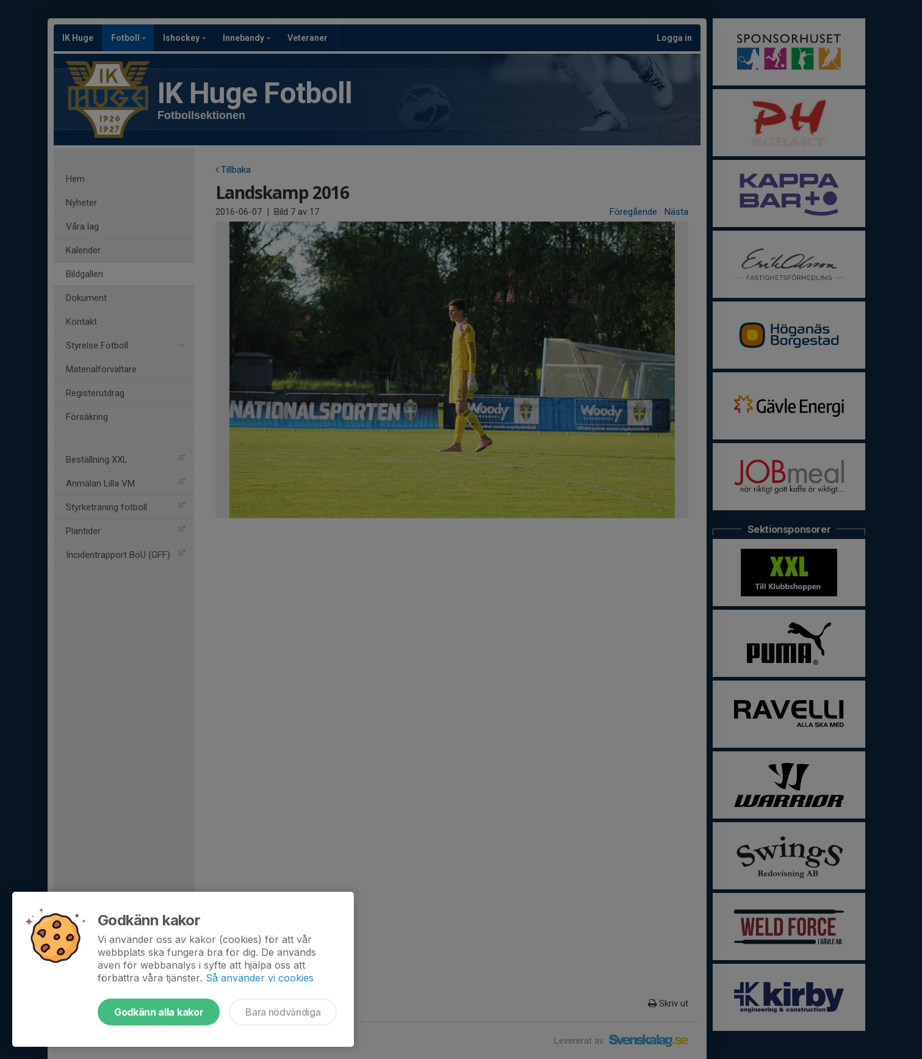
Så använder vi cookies (260, 978)
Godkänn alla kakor (158, 1012)
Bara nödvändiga (282, 1012)
